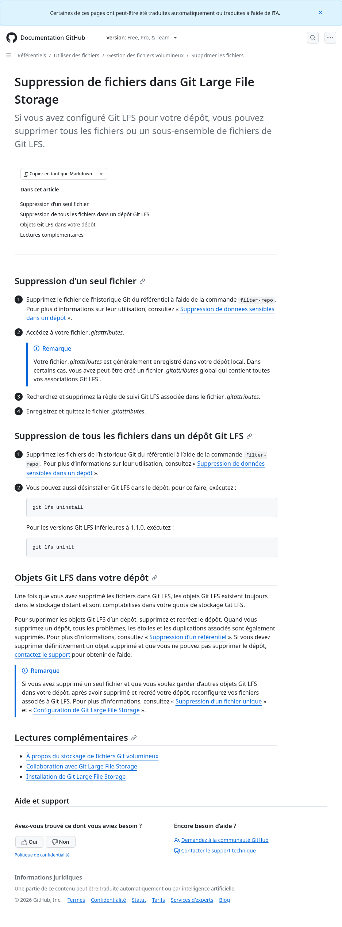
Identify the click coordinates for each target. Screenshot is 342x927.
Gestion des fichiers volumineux (145, 55)
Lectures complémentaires (76, 737)
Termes (76, 899)
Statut (139, 899)
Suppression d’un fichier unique (219, 701)
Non (60, 841)
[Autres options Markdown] (101, 174)
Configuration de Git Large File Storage (86, 710)
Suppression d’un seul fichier (80, 281)
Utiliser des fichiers (76, 55)
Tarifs (158, 899)
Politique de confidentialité (42, 855)
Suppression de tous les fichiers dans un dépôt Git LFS (133, 436)
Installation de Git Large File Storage (76, 777)
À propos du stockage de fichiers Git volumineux (92, 756)
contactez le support (42, 655)
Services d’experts (192, 899)
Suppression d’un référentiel (187, 637)
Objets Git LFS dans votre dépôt (86, 577)
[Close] (321, 12)
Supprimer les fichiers (217, 55)
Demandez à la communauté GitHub (221, 839)
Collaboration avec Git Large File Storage (81, 766)
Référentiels (32, 55)
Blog (224, 899)
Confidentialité (108, 899)
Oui (29, 841)
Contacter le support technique (215, 850)
